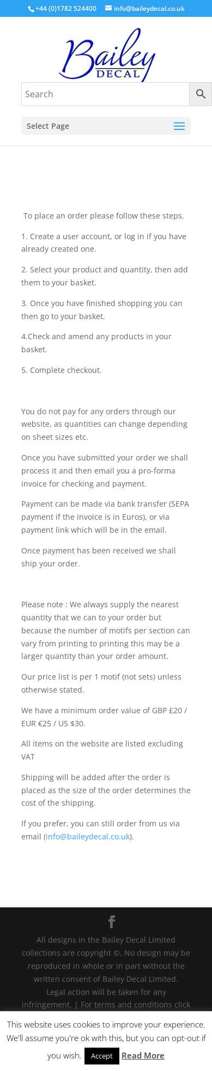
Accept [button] (102, 1056)
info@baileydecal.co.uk (88, 836)
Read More (143, 1055)
